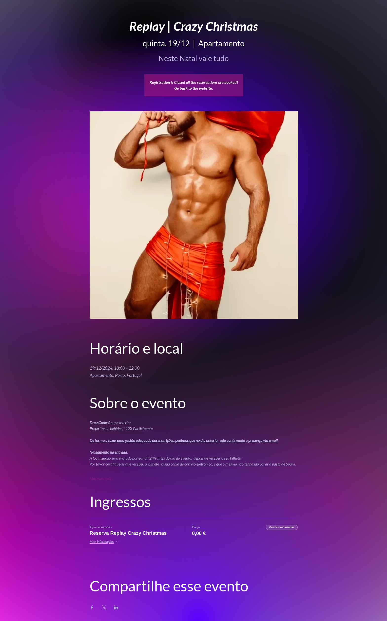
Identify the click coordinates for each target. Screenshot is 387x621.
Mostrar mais (100, 478)
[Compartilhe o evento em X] (104, 607)
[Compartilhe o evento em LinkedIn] (116, 607)
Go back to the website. (193, 88)
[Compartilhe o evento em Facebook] (92, 607)
